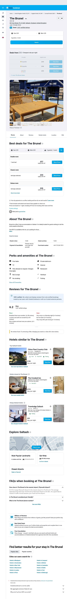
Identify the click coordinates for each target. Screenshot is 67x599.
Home (11, 13)
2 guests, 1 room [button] (16, 38)
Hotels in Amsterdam (15, 563)
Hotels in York (41, 570)
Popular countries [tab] (27, 551)
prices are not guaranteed (47, 580)
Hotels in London (14, 570)
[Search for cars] (3, 20)
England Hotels (34, 13)
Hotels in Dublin (41, 567)
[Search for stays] (3, 16)
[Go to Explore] (3, 27)
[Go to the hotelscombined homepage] (13, 8)
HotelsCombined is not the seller (37, 586)
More (10, 231)
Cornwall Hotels (48, 13)
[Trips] (3, 32)
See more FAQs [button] (36, 504)
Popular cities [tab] (14, 551)
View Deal (47, 362)
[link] (19, 366)
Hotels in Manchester (15, 567)
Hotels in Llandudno (42, 565)
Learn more (51, 200)
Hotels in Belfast (41, 563)
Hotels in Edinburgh (42, 572)
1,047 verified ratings (23, 27)
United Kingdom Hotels (20, 13)
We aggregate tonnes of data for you (37, 589)
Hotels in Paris (14, 572)
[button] (3, 8)
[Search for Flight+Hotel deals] (3, 24)
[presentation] (21, 127)
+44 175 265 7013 (15, 25)
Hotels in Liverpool (42, 560)
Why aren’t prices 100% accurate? (37, 592)
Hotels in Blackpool (15, 560)
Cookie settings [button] (13, 208)
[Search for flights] (3, 13)
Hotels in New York (15, 565)
